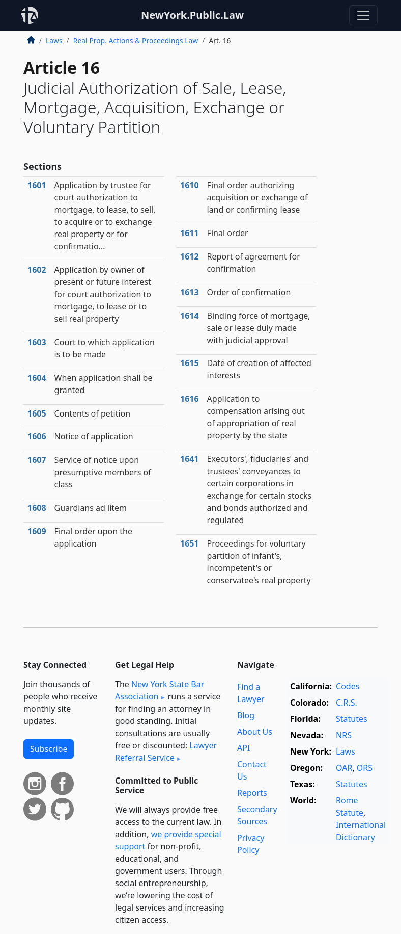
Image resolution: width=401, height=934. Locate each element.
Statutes (351, 718)
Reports (252, 792)
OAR (344, 767)
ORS (365, 767)
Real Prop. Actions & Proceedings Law (135, 40)
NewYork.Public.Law (192, 15)
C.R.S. (346, 702)
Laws (54, 40)
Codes (347, 686)
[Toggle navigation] (363, 15)
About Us (254, 731)
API (243, 748)
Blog (245, 715)
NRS (344, 735)
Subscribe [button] (48, 749)
